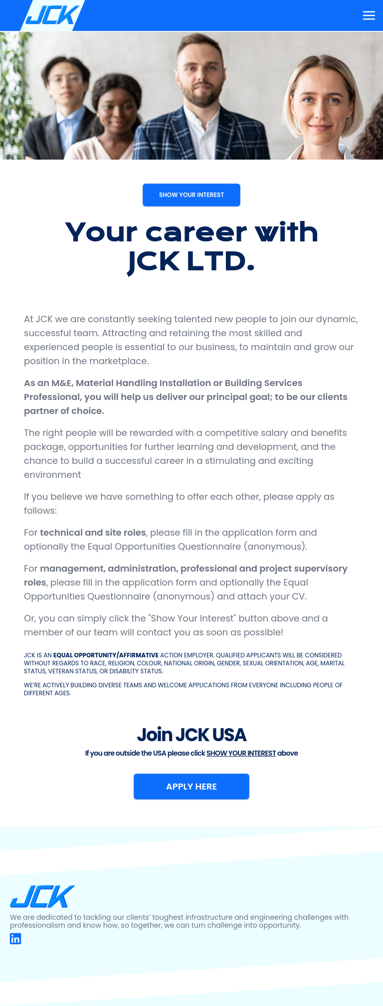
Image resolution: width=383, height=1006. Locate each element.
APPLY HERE (191, 786)
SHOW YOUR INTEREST (191, 195)
